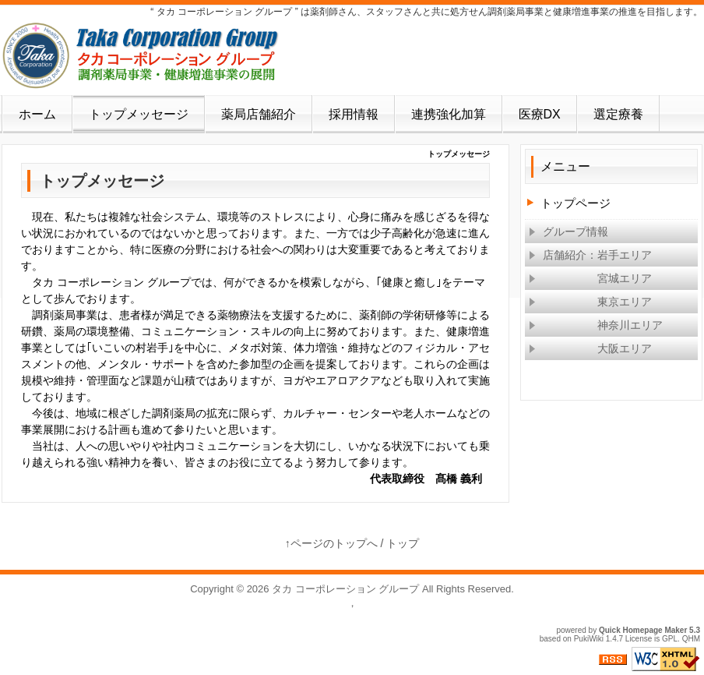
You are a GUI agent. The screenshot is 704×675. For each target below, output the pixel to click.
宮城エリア (590, 278)
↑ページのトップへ (331, 543)
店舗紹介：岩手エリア (590, 255)
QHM (691, 638)
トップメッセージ (138, 114)
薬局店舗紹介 (258, 114)
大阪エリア (590, 348)
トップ (402, 543)
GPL (670, 638)
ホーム (37, 114)
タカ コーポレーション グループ (345, 589)
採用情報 (353, 114)
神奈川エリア (596, 325)
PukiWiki (589, 638)
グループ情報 (568, 231)
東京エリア (590, 301)
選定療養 (618, 114)
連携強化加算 (448, 114)
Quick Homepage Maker (643, 630)
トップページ (575, 203)
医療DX (540, 114)
